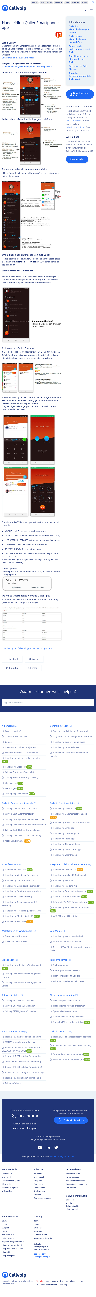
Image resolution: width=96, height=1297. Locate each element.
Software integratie (10, 1187)
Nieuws (5, 1231)
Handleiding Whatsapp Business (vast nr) (22, 875)
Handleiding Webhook (17, 767)
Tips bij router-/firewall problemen (67, 1005)
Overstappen (39, 1187)
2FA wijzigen (12, 788)
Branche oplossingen (43, 1198)
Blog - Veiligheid (9, 1255)
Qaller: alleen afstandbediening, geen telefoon (77, 39)
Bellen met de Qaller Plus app (78, 67)
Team (36, 1221)
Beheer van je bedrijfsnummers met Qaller (79, 49)
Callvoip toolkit (72, 1206)
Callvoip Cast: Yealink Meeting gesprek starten (21, 975)
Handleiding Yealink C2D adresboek (68, 875)
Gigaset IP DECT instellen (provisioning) (22, 1067)
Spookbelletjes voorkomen (64, 1011)
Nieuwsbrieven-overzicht (15, 736)
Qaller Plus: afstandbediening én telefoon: (79, 29)
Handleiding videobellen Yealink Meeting (22, 967)
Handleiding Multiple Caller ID (21, 916)
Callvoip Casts (8, 1238)
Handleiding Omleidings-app (65, 833)
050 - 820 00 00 (40, 1254)
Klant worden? (72, 1209)
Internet (37, 1194)
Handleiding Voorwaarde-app (65, 849)
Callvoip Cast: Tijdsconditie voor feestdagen (24, 824)
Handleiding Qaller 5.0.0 (66, 808)
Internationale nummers (76, 1184)
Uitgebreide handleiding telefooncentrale (71, 736)
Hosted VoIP (7, 1173)
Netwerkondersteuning (64, 995)
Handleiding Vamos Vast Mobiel (66, 936)
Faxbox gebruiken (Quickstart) (65, 970)
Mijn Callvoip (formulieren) (13, 1242)
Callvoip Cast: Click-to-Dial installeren (21, 830)
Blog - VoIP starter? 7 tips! (12, 1248)
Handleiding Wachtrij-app (63, 855)
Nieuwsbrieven (8, 1235)
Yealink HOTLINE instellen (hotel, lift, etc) (70, 1047)
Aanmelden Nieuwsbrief (44, 1238)
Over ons (38, 1228)
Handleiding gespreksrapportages (67, 742)
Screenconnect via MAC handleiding (20, 752)
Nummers (38, 1173)
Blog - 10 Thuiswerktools (12, 1245)
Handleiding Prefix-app (62, 838)
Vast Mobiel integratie (11, 1180)
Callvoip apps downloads (18, 793)
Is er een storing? (11, 731)
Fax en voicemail (60, 959)
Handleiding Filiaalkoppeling (17, 896)
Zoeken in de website (71, 1120)
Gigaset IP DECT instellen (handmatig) (21, 1056)
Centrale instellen (61, 725)
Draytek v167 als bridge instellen (70, 1022)
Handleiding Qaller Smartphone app (68, 815)
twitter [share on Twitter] (34, 659)
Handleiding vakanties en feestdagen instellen (69, 754)
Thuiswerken (39, 1191)
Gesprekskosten (72, 1177)
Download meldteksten (14, 936)
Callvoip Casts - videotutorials (19, 803)
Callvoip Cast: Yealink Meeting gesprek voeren (21, 984)
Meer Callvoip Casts (16, 841)
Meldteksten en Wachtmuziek (19, 930)
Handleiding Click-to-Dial (66, 869)
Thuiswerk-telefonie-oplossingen (70, 1059)
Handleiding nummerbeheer (65, 747)
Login (84, 2)
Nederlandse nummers (75, 1180)
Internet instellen (12, 995)
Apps (67, 2)
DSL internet (71, 1187)
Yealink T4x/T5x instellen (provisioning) (21, 1077)
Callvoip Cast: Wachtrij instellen (18, 813)
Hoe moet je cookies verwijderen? (19, 747)
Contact (7, 742)
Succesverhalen (40, 1235)
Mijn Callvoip (46, 2)
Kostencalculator (73, 1173)
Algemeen (9, 725)
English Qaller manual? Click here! (18, 57)
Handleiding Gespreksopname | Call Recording (20, 904)
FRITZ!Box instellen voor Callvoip (19, 1042)
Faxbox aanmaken (60, 965)
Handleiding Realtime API (63, 885)
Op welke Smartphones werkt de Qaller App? (80, 76)
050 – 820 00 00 (73, 120)
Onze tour (70, 1200)
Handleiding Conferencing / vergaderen (22, 891)
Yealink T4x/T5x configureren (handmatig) (23, 1072)
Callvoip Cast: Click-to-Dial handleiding (21, 835)
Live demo (70, 1203)
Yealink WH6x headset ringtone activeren (71, 1038)
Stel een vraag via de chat (62, 1156)
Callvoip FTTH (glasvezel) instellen (19, 1011)
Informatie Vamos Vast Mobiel (65, 941)
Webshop (58, 2)
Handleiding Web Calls (17, 869)
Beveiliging (38, 1184)
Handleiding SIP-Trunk (17, 921)
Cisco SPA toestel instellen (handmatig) (21, 1061)
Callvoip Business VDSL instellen (18, 1005)
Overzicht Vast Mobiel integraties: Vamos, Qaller (71, 949)
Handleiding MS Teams (62, 880)
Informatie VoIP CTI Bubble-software (72, 902)
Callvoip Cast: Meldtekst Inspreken (19, 808)
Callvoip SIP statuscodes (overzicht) (20, 777)
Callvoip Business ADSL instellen (18, 1000)
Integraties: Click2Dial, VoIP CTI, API (70, 864)
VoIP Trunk (6, 1177)
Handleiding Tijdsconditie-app (65, 844)
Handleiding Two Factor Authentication (70, 822)
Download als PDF (79, 94)
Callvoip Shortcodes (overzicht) (18, 772)
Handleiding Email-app (62, 828)
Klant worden (77, 159)
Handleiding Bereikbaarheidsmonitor (21, 885)
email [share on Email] (32, 667)
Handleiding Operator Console (18, 880)
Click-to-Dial (7, 1184)
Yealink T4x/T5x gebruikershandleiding (21, 1036)
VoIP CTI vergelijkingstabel (64, 916)
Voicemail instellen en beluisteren (67, 981)
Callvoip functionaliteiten (65, 803)
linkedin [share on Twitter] (12, 667)
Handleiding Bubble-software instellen (69, 909)
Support (75, 2)
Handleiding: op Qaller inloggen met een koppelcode (27, 66)
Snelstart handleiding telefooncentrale (69, 731)
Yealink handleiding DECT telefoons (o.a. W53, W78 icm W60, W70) (22, 1049)
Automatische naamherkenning (69, 1054)
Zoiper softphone (11, 1083)
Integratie (38, 1180)
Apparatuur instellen (14, 1031)
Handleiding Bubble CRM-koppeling (71, 891)
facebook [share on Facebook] (12, 659)
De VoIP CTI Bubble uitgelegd (68, 896)
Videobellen (10, 959)
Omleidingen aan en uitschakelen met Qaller (78, 59)
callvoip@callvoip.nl (75, 127)
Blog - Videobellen (9, 1252)
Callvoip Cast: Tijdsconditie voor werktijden (23, 819)
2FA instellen (12, 783)
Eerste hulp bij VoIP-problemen (66, 1000)
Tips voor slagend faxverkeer (65, 975)
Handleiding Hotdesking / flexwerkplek (21, 910)
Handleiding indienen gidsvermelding (21, 760)
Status (35, 2)
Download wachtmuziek (14, 941)
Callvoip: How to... (61, 1031)
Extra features (11, 864)
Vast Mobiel (58, 930)
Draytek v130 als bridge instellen (67, 1016)
